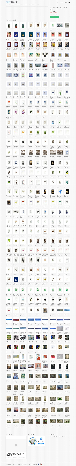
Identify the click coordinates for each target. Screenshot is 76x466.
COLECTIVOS (31, 4)
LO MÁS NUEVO (17, 4)
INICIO (7, 4)
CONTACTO (37, 4)
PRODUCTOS (11, 4)
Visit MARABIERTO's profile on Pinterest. (58, 436)
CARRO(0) (67, 2)
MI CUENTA (61, 2)
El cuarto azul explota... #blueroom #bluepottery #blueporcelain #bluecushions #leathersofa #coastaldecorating (15, 454)
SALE (22, 4)
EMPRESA (26, 4)
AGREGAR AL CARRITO (55, 16)
